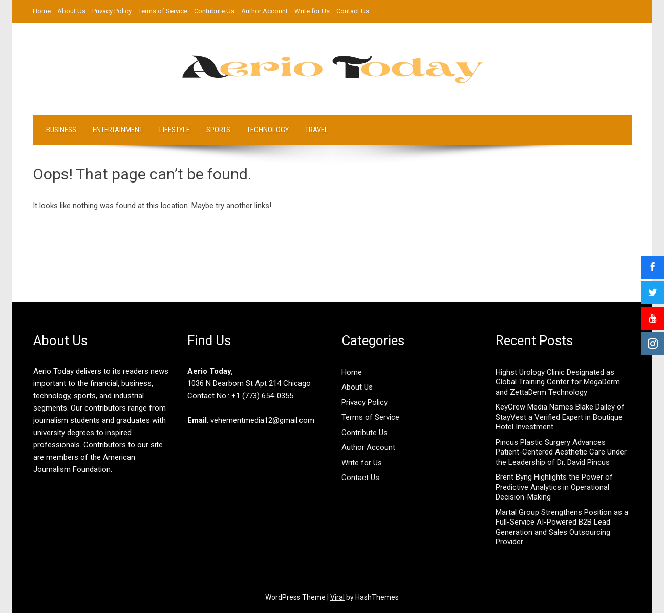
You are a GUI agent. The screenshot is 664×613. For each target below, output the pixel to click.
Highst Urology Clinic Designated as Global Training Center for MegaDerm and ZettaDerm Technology (558, 382)
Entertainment (118, 129)
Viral (337, 597)
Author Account (264, 11)
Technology (268, 129)
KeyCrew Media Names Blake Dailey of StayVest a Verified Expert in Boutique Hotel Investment (560, 417)
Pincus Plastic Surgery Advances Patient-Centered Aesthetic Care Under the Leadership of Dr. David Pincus (561, 452)
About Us (71, 11)
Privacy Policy (112, 11)
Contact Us (352, 11)
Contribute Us (214, 11)
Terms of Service (162, 11)
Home (42, 11)
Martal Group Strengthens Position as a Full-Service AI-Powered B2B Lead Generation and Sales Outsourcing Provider (562, 527)
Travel (316, 129)
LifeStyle (174, 129)
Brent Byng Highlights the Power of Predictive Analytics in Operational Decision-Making (554, 487)
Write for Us (312, 11)
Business (61, 129)
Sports (218, 129)
